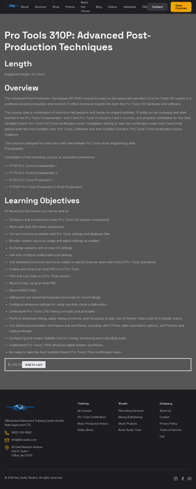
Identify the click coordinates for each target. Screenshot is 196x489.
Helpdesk (129, 6)
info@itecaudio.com (24, 439)
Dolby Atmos (85, 429)
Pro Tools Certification (92, 417)
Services (40, 6)
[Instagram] (176, 479)
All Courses (85, 410)
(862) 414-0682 (21, 432)
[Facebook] (183, 479)
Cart (162, 436)
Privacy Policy (168, 423)
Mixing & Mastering (130, 417)
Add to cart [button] (33, 365)
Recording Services (131, 410)
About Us (165, 410)
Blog (99, 6)
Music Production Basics (93, 423)
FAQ (144, 6)
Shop (55, 6)
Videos (112, 6)
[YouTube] (189, 479)
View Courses (181, 7)
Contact (157, 6)
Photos (70, 6)
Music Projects (127, 423)
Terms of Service (170, 429)
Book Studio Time (129, 429)
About (25, 6)
